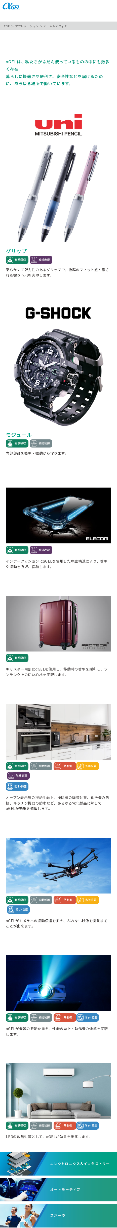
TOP (7, 26)
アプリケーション (26, 26)
